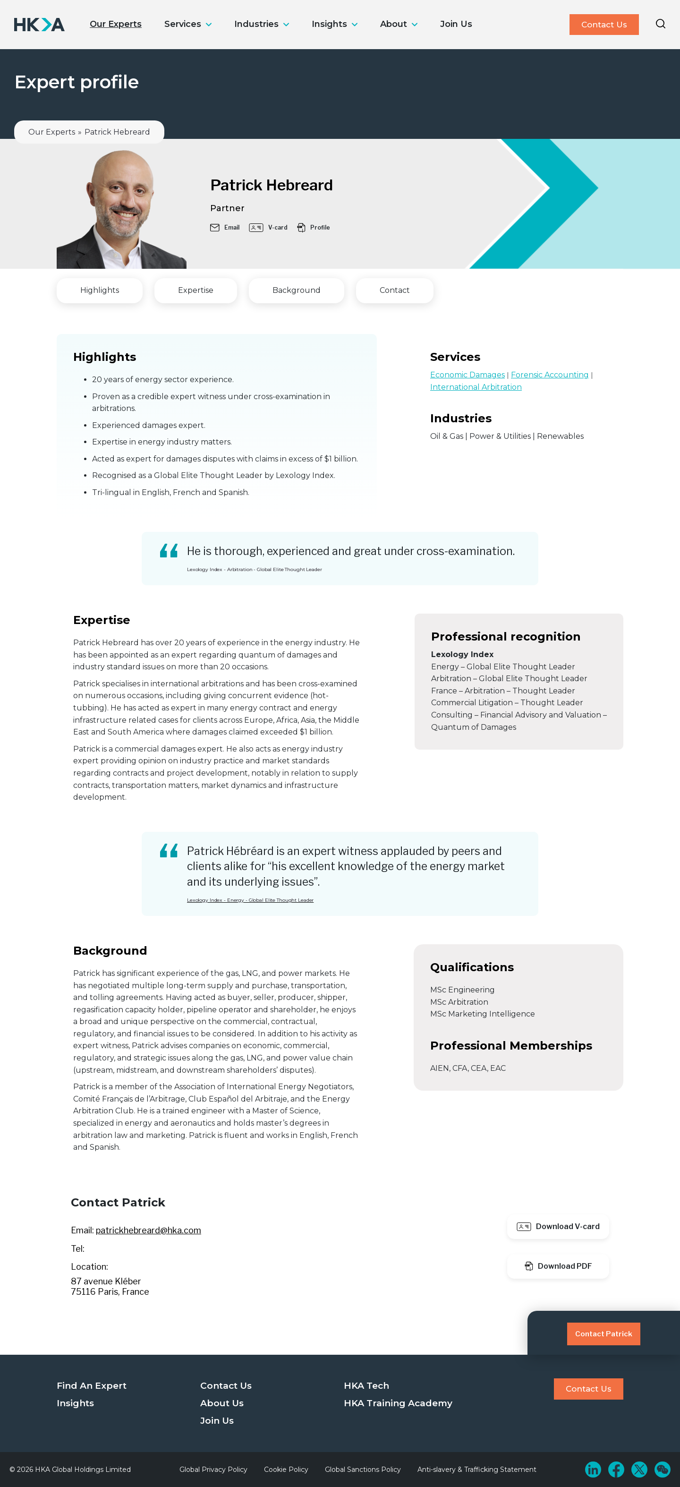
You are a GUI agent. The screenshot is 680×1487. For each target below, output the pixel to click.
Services (182, 24)
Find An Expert (92, 1385)
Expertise (195, 290)
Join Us (456, 24)
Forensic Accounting (550, 374)
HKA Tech (366, 1385)
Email (224, 227)
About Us (222, 1403)
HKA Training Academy (398, 1403)
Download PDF (558, 1266)
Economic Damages (467, 374)
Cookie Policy (286, 1469)
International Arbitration (476, 387)
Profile (313, 227)
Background (296, 290)
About (393, 24)
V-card (268, 227)
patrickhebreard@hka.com (148, 1230)
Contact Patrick (603, 1334)
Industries (256, 24)
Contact (395, 290)
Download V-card (558, 1226)
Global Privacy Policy (213, 1469)
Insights (329, 24)
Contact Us (604, 24)
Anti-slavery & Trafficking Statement (476, 1469)
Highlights (99, 290)
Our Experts (116, 24)
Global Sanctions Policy (363, 1469)
